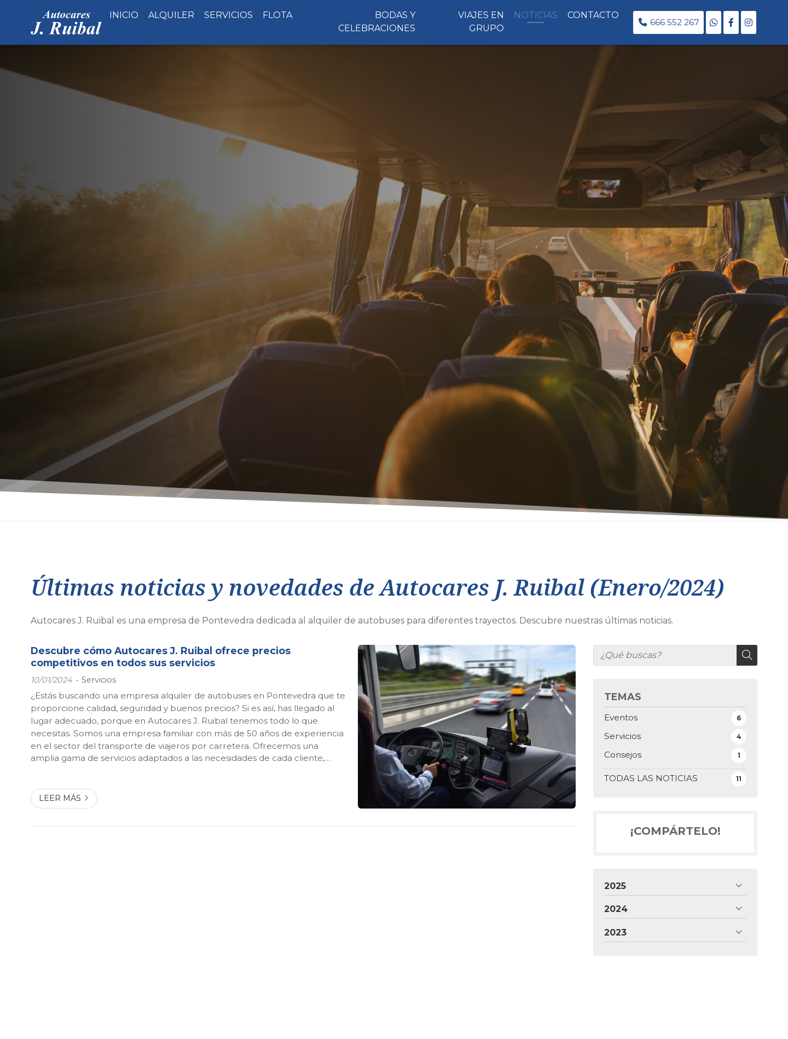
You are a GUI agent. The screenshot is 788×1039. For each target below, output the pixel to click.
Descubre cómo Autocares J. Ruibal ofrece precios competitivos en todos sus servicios (161, 656)
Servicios (99, 680)
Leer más (60, 798)
